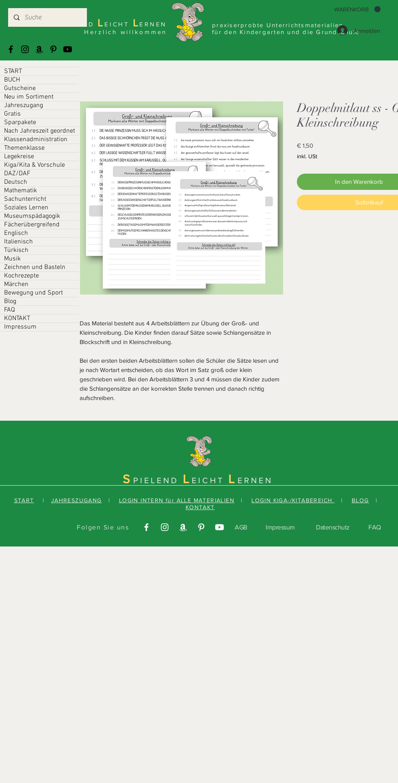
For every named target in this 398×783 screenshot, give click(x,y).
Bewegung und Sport (33, 293)
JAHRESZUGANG (76, 500)
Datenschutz (333, 527)
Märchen (16, 284)
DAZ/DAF (17, 174)
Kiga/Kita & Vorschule (34, 165)
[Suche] (47, 17)
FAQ (9, 310)
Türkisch (16, 250)
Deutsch (15, 182)
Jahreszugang (23, 105)
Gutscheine (20, 88)
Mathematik (20, 191)
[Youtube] (68, 49)
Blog (10, 301)
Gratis (12, 114)
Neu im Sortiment (29, 97)
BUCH (12, 80)
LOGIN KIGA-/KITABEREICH (293, 500)
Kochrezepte (21, 276)
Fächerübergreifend (32, 225)
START (13, 71)
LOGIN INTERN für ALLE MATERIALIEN (176, 500)
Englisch (16, 233)
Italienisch (18, 242)
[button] (357, 9)
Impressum (20, 327)
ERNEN (255, 480)
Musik (12, 259)
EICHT (210, 480)
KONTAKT (17, 318)
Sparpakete (20, 122)
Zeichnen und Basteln (34, 267)
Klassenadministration (35, 140)
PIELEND (158, 480)
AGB (241, 527)
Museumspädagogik (32, 216)
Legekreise (19, 157)
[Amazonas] (39, 49)
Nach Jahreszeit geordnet (39, 131)
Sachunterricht (25, 199)
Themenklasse (24, 148)
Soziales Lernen (26, 208)
